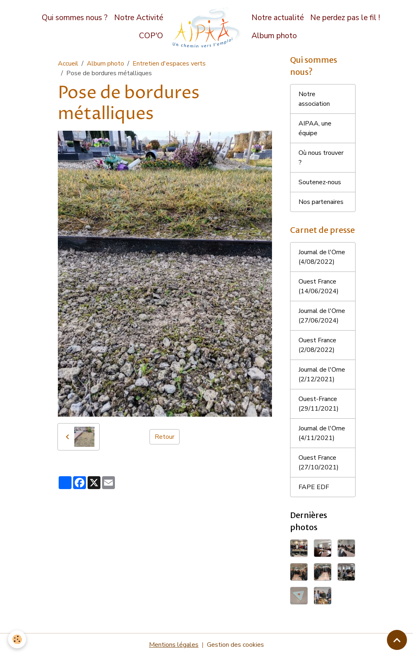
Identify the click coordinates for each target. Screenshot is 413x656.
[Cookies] (17, 639)
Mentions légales (173, 644)
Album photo (274, 36)
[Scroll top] (397, 640)
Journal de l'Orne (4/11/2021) (322, 433)
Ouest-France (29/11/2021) (319, 404)
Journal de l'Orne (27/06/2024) (322, 315)
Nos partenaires (321, 201)
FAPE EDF (314, 487)
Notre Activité (138, 17)
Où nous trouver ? (321, 157)
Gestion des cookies (235, 644)
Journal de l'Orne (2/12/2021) (322, 374)
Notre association (314, 99)
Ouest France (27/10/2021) (319, 462)
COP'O (151, 36)
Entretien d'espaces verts (169, 63)
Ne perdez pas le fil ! (345, 17)
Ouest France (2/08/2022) (317, 345)
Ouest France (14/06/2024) (319, 286)
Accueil (68, 63)
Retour (164, 436)
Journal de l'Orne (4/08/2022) (322, 257)
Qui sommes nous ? (75, 17)
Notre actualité (277, 17)
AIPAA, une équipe (315, 128)
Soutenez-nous (320, 182)
